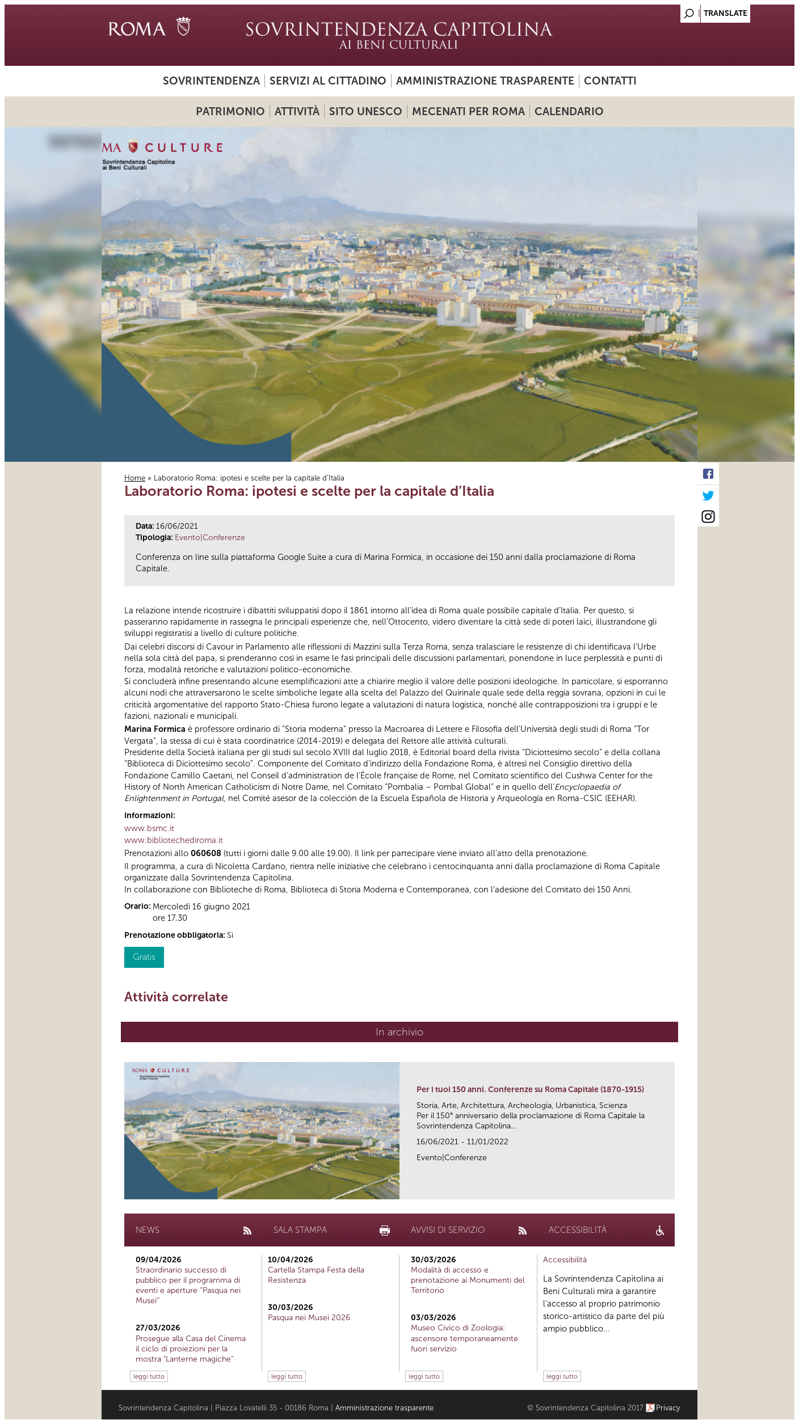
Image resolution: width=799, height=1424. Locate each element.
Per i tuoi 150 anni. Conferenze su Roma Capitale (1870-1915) (530, 1089)
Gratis (144, 956)
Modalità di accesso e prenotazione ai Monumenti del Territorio (467, 1280)
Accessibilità (565, 1260)
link (670, 1187)
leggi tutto (149, 1376)
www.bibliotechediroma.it (173, 840)
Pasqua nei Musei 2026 (309, 1317)
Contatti (610, 80)
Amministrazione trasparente (485, 80)
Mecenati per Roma (468, 111)
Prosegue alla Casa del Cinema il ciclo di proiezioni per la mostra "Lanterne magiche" (191, 1349)
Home (134, 478)
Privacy (668, 1408)
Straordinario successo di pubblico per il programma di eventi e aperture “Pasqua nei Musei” (188, 1285)
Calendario (569, 111)
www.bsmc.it (149, 828)
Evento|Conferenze (210, 537)
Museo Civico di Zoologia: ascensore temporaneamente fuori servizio (464, 1338)
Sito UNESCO (365, 111)
